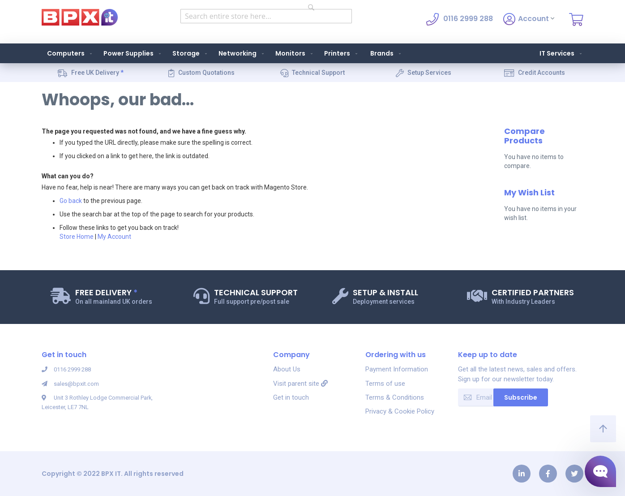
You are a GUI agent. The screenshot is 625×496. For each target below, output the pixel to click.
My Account (114, 236)
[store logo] (80, 17)
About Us (286, 369)
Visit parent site (300, 384)
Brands (386, 53)
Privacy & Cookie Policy (399, 411)
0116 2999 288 (69, 369)
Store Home (77, 236)
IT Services (561, 53)
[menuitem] (68, 53)
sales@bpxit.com (73, 384)
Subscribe (520, 397)
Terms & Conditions (394, 397)
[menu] (312, 53)
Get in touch (291, 397)
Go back (71, 200)
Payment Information (396, 369)
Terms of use (385, 384)
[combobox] (266, 16)
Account (528, 19)
